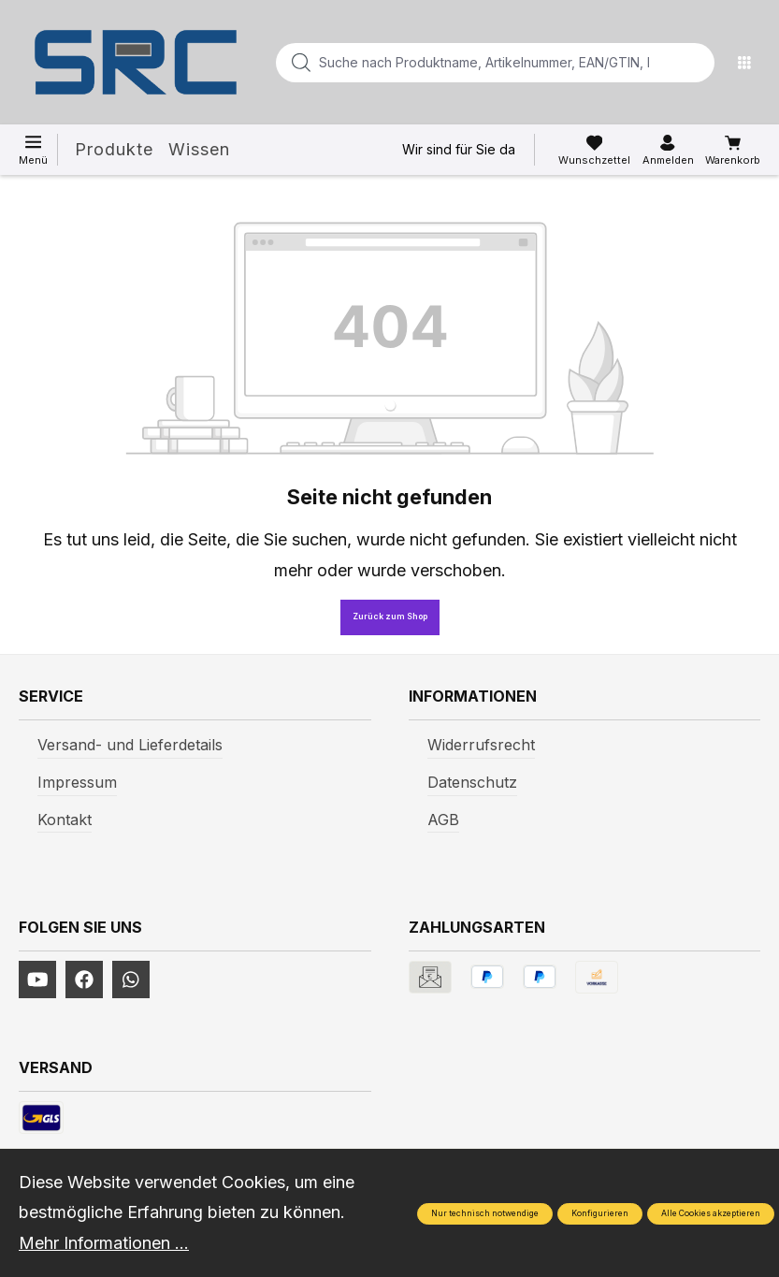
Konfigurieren (599, 1213)
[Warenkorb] (732, 151)
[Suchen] (695, 62)
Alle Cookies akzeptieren (710, 1213)
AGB (443, 819)
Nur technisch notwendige (485, 1213)
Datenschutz (472, 782)
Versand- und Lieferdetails (130, 744)
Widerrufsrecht (481, 744)
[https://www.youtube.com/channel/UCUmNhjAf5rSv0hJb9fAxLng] (37, 979)
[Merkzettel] (594, 151)
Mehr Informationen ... (104, 1243)
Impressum (77, 782)
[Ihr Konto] (668, 151)
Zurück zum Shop (390, 616)
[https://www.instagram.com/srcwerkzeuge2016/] (131, 979)
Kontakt (64, 819)
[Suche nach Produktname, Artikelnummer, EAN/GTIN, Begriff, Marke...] (465, 62)
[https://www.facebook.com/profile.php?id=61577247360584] (84, 979)
